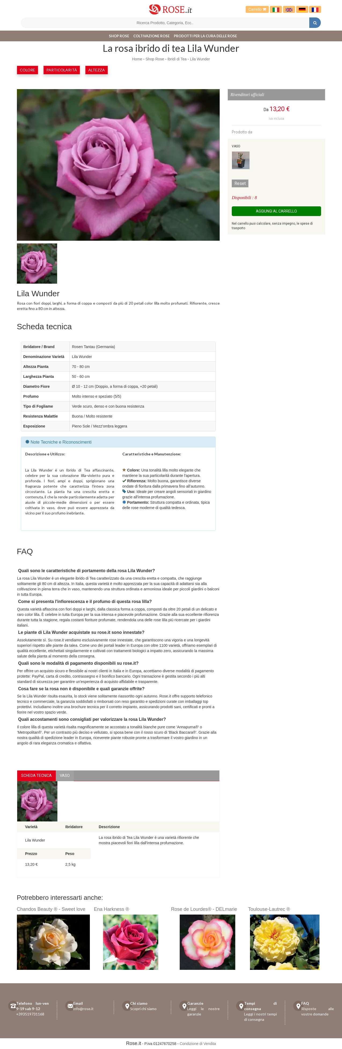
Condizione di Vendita (198, 1043)
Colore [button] (27, 70)
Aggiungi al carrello (276, 211)
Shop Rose (119, 36)
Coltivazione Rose (151, 36)
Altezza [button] (96, 70)
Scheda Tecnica (36, 775)
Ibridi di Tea (176, 59)
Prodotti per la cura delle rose (205, 36)
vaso (65, 775)
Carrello (257, 9)
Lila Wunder (200, 59)
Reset (240, 183)
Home (137, 59)
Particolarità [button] (61, 70)
